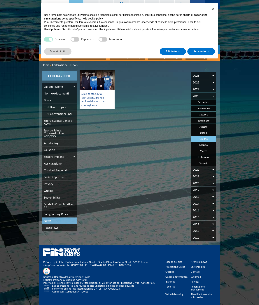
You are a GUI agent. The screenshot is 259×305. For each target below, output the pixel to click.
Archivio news (199, 259)
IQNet (84, 289)
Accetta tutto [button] (201, 51)
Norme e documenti (56, 91)
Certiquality (72, 289)
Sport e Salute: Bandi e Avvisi (58, 120)
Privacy (48, 181)
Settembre (203, 118)
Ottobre (203, 112)
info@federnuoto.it (54, 263)
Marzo (203, 148)
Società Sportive (54, 175)
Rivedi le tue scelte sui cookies (201, 294)
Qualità (48, 188)
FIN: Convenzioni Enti (58, 111)
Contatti (195, 269)
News (47, 218)
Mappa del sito (173, 259)
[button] (213, 9)
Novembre (203, 106)
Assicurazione (53, 161)
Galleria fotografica (176, 274)
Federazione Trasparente (198, 286)
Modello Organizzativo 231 (58, 203)
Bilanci (48, 98)
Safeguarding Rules (56, 212)
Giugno (204, 136)
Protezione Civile (175, 264)
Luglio (203, 130)
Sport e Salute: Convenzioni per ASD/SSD (54, 131)
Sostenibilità (52, 195)
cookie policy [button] (95, 18)
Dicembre (203, 100)
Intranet (170, 279)
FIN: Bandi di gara (55, 105)
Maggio (203, 142)
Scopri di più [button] (58, 51)
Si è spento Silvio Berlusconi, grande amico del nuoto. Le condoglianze (93, 97)
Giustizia (49, 147)
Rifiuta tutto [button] (173, 51)
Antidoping (51, 141)
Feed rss (170, 284)
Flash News (51, 225)
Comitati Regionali (55, 168)
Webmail (196, 274)
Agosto (204, 124)
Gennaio (203, 161)
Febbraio (203, 154)
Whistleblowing (174, 292)
